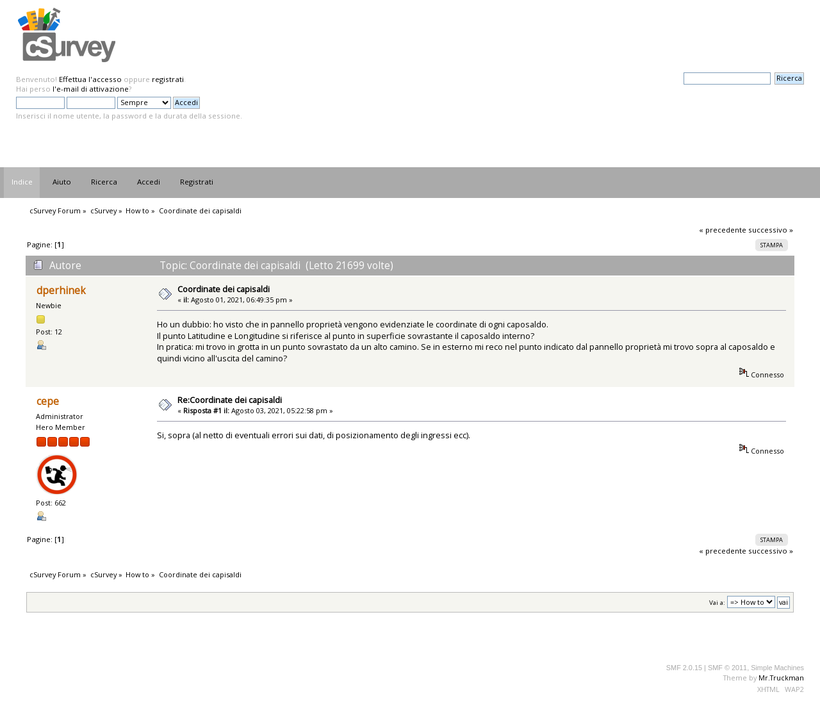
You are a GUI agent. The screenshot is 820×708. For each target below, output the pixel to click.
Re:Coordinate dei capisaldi (229, 400)
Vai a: (717, 602)
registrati (168, 79)
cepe (48, 401)
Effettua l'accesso (90, 79)
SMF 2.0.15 (684, 667)
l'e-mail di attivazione (91, 89)
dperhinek (61, 290)
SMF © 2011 (727, 667)
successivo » (770, 230)
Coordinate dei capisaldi (223, 289)
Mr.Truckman (781, 677)
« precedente (722, 230)
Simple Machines (777, 667)
